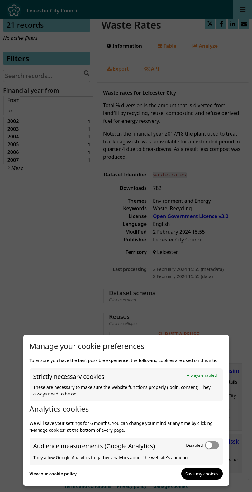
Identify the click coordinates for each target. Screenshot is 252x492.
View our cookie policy (53, 474)
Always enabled (202, 375)
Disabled (194, 445)
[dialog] (126, 410)
